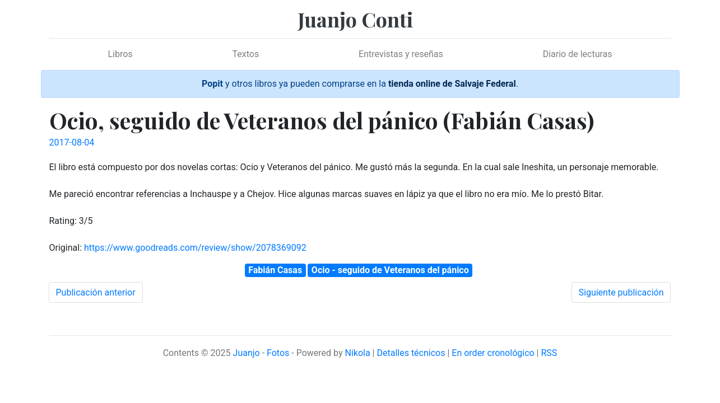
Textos (246, 54)
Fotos (278, 353)
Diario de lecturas (577, 54)
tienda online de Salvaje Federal (452, 83)
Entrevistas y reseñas (401, 54)
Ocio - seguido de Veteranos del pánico (390, 270)
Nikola (357, 353)
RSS (549, 353)
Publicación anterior (96, 292)
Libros (120, 54)
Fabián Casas (275, 270)
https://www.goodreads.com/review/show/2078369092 (195, 247)
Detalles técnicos (411, 353)
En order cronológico (493, 353)
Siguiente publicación (621, 292)
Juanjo (246, 353)
